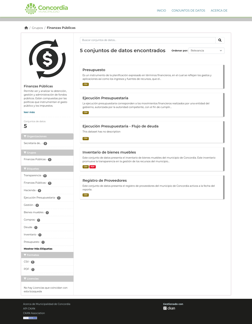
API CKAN (29, 308)
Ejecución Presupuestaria (105, 98)
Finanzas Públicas (61, 28)
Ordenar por (179, 50)
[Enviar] (220, 40)
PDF (93, 167)
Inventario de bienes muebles (109, 152)
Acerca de (219, 10)
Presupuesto (94, 70)
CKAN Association (34, 313)
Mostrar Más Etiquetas (38, 248)
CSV (86, 84)
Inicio (161, 10)
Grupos (37, 28)
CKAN (169, 308)
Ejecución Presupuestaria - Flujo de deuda (121, 126)
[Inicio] (26, 28)
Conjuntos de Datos (188, 10)
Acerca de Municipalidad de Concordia (46, 304)
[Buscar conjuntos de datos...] (148, 40)
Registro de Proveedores (105, 180)
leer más (29, 112)
